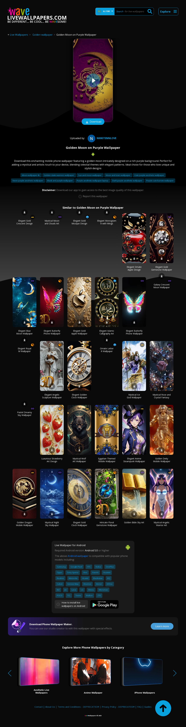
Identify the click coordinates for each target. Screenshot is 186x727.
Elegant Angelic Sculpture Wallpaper (52, 396)
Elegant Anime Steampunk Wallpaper (134, 460)
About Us (50, 706)
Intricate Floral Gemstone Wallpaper (106, 524)
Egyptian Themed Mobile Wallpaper (106, 460)
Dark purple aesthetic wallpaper (127, 180)
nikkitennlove (101, 138)
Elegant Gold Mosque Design (79, 222)
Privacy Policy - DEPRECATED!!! (118, 706)
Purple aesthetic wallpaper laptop (93, 180)
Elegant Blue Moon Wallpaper (24, 332)
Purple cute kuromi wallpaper (160, 180)
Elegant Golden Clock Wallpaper (79, 396)
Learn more (162, 626)
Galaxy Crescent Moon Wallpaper (161, 286)
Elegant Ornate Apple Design (134, 268)
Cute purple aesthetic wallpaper (149, 175)
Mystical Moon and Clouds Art (52, 222)
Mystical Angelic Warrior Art (161, 524)
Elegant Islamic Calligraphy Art (106, 332)
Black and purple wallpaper (60, 180)
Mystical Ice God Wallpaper (134, 396)
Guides (148, 706)
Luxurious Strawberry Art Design (51, 460)
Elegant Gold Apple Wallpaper (79, 332)
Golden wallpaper (42, 34)
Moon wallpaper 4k (31, 175)
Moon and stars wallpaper (118, 175)
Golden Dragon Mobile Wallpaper (24, 524)
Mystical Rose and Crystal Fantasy (162, 396)
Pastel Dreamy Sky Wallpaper (24, 414)
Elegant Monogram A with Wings (106, 222)
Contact (38, 706)
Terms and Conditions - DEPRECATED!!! (78, 706)
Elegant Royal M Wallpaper (24, 350)
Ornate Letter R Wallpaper (107, 350)
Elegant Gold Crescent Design (24, 222)
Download (93, 122)
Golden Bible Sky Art (134, 522)
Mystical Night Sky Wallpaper (52, 524)
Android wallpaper (78, 556)
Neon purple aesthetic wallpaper (28, 180)
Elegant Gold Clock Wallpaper (79, 524)
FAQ (139, 706)
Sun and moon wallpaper (90, 175)
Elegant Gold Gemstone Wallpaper (161, 268)
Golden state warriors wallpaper (59, 175)
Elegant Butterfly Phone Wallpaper (52, 332)
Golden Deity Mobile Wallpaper (161, 460)
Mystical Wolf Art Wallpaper (79, 460)
